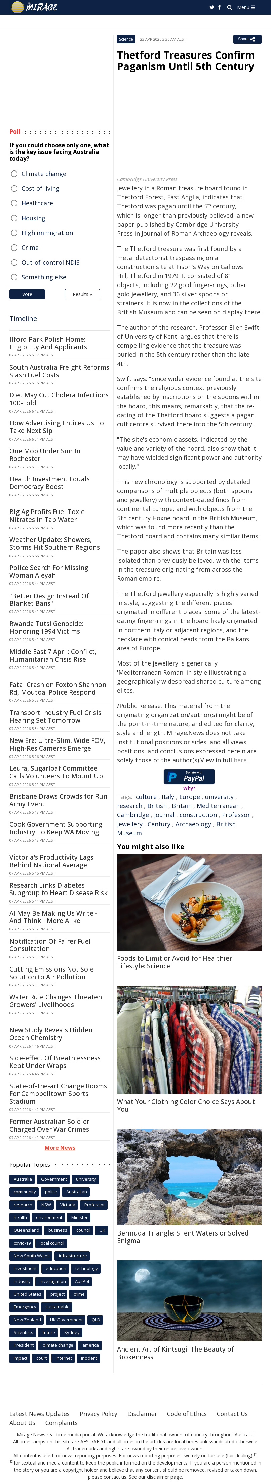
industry (22, 1281)
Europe (189, 797)
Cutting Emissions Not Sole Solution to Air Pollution (51, 973)
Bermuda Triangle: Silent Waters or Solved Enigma (183, 1237)
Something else (44, 277)
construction (198, 815)
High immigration (47, 233)
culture (146, 797)
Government (54, 1179)
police (51, 1192)
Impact (20, 1358)
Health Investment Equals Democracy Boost (49, 482)
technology (86, 1268)
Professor (236, 815)
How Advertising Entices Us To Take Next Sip (56, 427)
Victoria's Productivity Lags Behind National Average (51, 861)
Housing (33, 218)
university (219, 797)
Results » (82, 294)
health (20, 1217)
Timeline (23, 318)
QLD (96, 1320)
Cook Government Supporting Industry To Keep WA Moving (55, 828)
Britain (182, 806)
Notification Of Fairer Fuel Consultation (50, 945)
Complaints (105, 1423)
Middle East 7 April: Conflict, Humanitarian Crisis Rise (52, 655)
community (25, 1192)
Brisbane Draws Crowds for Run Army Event (58, 800)
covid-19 (22, 1243)
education (56, 1268)
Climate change (44, 173)
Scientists (23, 1332)
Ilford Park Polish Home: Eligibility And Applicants (48, 343)
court (41, 1358)
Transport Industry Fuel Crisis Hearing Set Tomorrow (55, 716)
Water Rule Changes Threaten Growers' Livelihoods (55, 1001)
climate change (58, 1345)
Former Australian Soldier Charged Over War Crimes (49, 1125)
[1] (256, 1455)
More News (60, 1147)
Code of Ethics (192, 1414)
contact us (115, 1477)
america (90, 1345)
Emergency (25, 1307)
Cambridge (133, 815)
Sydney (72, 1332)
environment (49, 1217)
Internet (64, 1358)
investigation (53, 1281)
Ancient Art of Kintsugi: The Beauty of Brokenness (175, 1353)
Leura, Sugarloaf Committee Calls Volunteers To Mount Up (56, 772)
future (48, 1332)
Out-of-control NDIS (51, 262)
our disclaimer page (160, 1477)
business (57, 1230)
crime (79, 1294)
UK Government (66, 1320)
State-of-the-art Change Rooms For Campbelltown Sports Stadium (58, 1093)
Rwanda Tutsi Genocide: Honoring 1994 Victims (46, 627)
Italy (168, 797)
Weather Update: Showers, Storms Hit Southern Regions (54, 543)
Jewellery (130, 824)
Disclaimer (146, 1414)
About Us (65, 1423)
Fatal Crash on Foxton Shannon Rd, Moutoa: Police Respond (57, 688)
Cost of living (41, 188)
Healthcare (37, 203)
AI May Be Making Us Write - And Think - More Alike (53, 917)
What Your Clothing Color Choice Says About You (186, 1105)
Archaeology (193, 824)
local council (52, 1243)
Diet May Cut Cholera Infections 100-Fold (59, 399)
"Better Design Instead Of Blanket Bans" (49, 600)
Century (159, 824)
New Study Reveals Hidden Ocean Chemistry (50, 1034)
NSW (46, 1205)
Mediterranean (218, 806)
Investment (25, 1268)
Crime (30, 247)
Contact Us (25, 1423)
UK (102, 1230)
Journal (164, 815)
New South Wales (32, 1256)
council (83, 1230)
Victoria (67, 1205)
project (57, 1294)
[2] (12, 1462)
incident (89, 1358)
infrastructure (73, 1256)
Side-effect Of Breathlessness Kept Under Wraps (55, 1062)
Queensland (26, 1230)
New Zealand (27, 1320)
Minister (79, 1217)
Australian (76, 1192)
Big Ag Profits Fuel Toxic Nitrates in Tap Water (46, 515)
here (240, 760)
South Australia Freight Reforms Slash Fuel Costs (59, 371)
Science (126, 39)
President (24, 1345)
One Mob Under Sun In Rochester (44, 455)
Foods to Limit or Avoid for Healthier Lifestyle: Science (174, 962)
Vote (27, 294)
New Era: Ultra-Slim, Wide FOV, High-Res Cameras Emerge (57, 744)
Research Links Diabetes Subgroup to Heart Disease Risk (58, 889)
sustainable (57, 1307)
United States (27, 1294)
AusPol (82, 1281)
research (129, 806)
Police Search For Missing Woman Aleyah (48, 571)
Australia (23, 1179)
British (157, 806)
